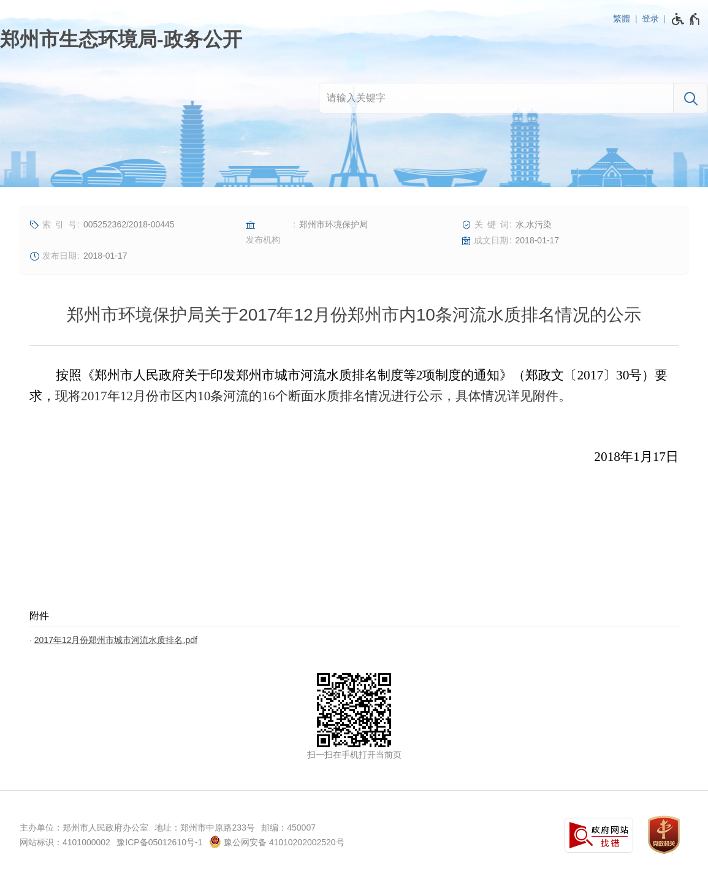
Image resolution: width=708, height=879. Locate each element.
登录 (650, 18)
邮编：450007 (288, 827)
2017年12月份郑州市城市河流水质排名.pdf (115, 640)
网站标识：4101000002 (65, 842)
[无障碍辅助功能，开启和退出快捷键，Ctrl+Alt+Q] (686, 19)
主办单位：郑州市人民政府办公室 (84, 827)
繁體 (621, 18)
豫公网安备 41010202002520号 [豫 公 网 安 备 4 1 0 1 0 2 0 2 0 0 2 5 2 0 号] (276, 841)
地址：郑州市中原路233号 (204, 827)
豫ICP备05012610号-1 (159, 842)
